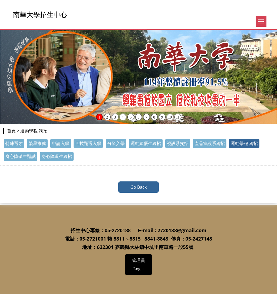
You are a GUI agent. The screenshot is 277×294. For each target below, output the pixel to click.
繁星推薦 (37, 143)
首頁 (11, 131)
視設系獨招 (178, 143)
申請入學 (60, 143)
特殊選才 (14, 143)
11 (177, 117)
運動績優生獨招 (146, 143)
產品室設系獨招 (209, 143)
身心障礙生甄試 (20, 156)
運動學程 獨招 (244, 143)
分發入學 (116, 143)
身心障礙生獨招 (57, 156)
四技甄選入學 (88, 143)
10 (170, 117)
